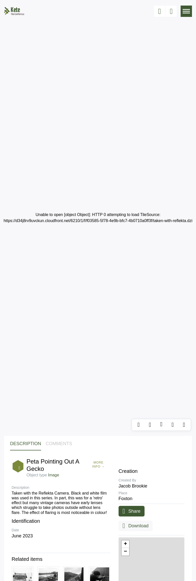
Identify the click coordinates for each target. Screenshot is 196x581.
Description (25, 443)
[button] (125, 544)
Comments (59, 443)
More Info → (98, 464)
